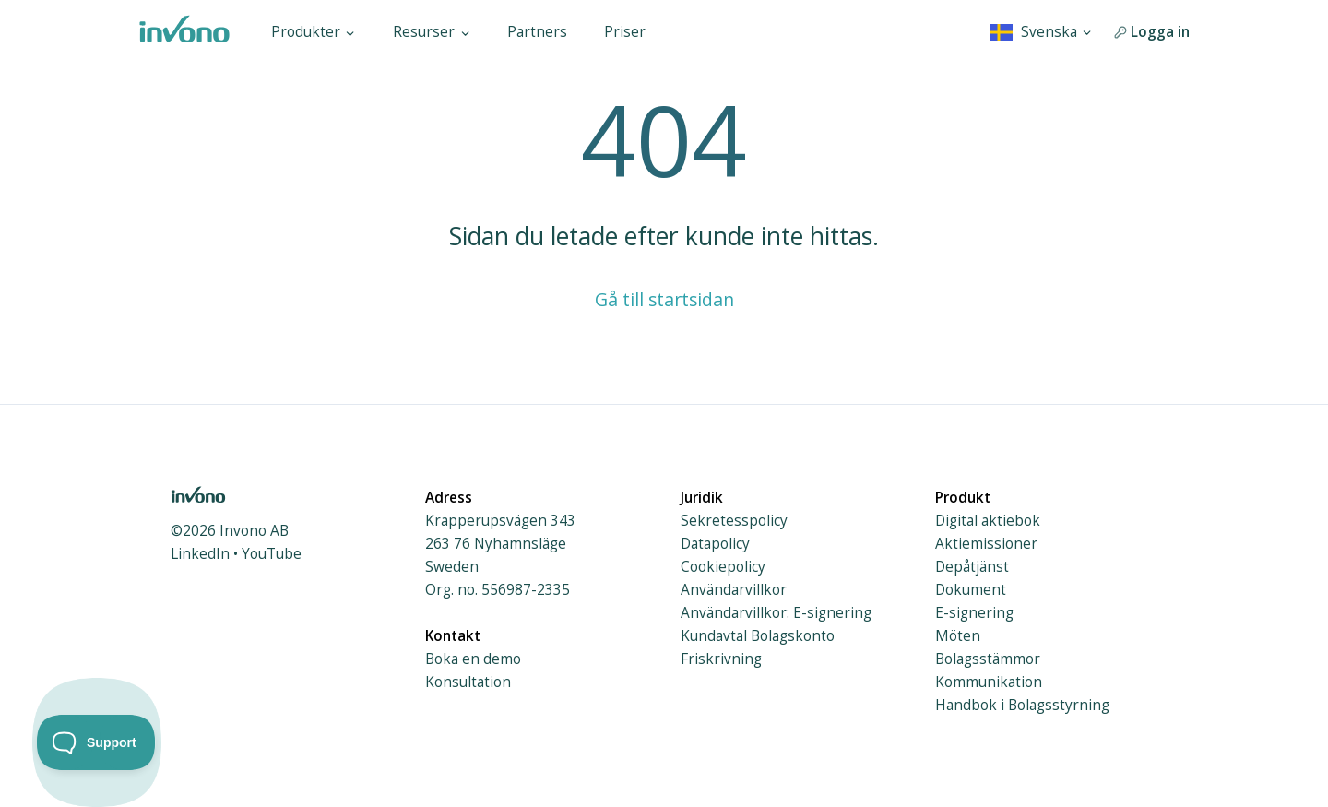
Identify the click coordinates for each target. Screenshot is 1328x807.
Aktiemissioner (986, 543)
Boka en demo (473, 659)
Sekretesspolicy (734, 520)
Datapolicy (715, 543)
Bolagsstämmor (987, 659)
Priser (625, 32)
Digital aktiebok (987, 520)
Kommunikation (988, 682)
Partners (537, 32)
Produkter (314, 32)
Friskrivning (721, 659)
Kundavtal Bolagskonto (758, 636)
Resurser (432, 32)
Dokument (970, 589)
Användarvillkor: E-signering (776, 613)
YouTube (272, 554)
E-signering (974, 613)
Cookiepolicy (723, 566)
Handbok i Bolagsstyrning (1022, 705)
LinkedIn (200, 554)
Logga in (1152, 32)
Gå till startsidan (664, 299)
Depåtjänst (972, 566)
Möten (957, 636)
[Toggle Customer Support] (96, 742)
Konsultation (468, 682)
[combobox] (1042, 32)
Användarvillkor (734, 589)
